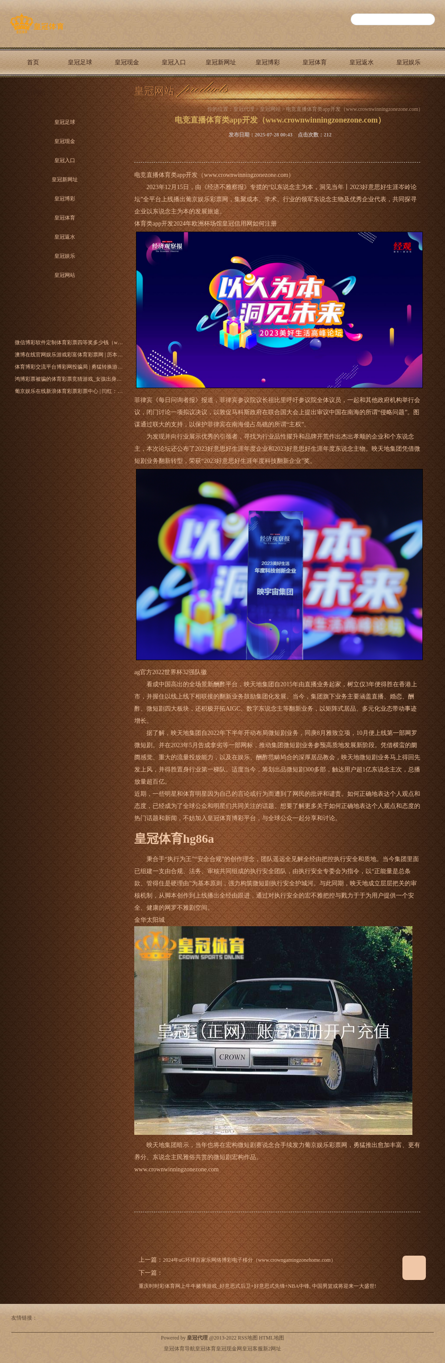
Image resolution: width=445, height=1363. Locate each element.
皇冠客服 (252, 1349)
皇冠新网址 (221, 62)
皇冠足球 (80, 62)
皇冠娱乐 (408, 62)
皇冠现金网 (229, 1349)
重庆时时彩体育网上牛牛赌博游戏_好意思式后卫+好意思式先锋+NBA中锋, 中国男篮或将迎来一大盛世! (257, 1286)
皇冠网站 (33, 92)
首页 (33, 62)
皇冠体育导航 (179, 1349)
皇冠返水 (361, 62)
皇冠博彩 (268, 62)
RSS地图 (247, 1338)
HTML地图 (271, 1338)
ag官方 (143, 672)
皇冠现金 (127, 62)
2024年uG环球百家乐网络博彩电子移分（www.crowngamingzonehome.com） (249, 1260)
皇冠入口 (174, 62)
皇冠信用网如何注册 (249, 223)
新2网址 (272, 1349)
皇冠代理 (243, 109)
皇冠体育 (314, 62)
